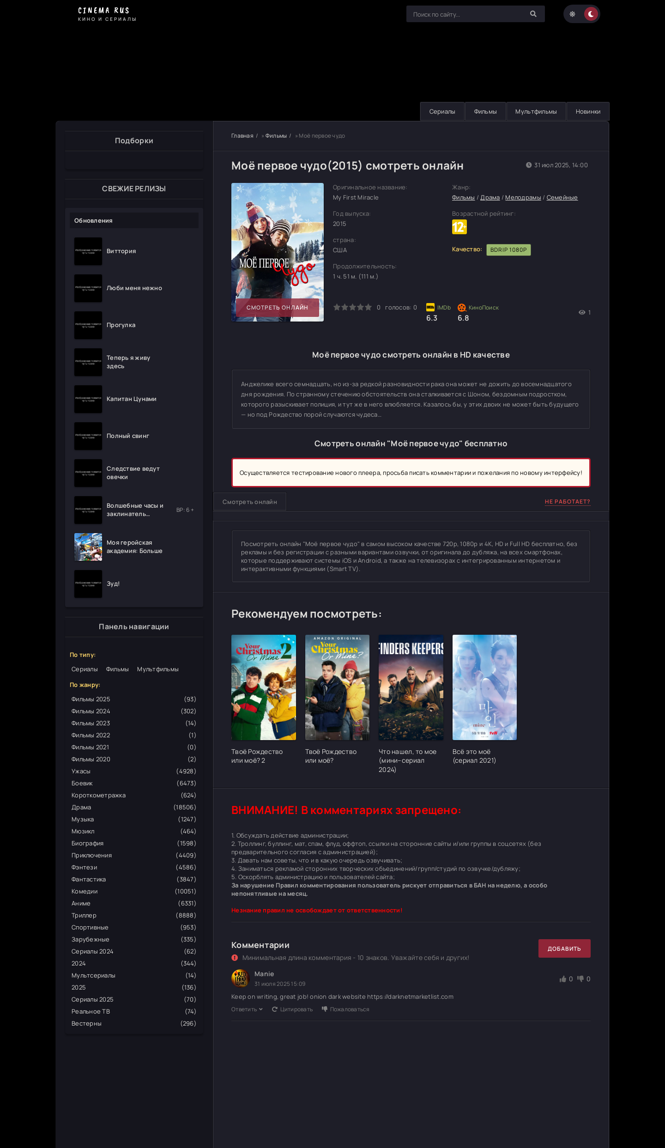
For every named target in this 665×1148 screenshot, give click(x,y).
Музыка (134, 819)
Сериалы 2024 (134, 951)
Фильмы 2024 (134, 711)
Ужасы (134, 771)
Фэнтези (134, 867)
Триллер (134, 915)
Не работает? (568, 501)
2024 (134, 963)
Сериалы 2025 (134, 999)
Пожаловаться (345, 1009)
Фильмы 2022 (134, 735)
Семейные (562, 198)
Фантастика (134, 879)
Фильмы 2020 (134, 759)
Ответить (247, 1009)
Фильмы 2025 (134, 699)
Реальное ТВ (134, 1011)
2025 (134, 987)
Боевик (134, 783)
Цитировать (292, 1009)
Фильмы (483, 111)
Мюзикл (134, 831)
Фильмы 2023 (134, 723)
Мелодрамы (523, 198)
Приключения (134, 855)
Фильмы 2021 (134, 747)
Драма (134, 807)
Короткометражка (134, 795)
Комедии (134, 891)
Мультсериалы (134, 975)
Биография (134, 843)
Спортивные (134, 927)
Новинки (587, 111)
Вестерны (134, 1023)
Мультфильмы (535, 111)
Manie (264, 974)
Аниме (134, 903)
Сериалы (439, 111)
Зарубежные (134, 939)
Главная (242, 136)
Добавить (564, 949)
